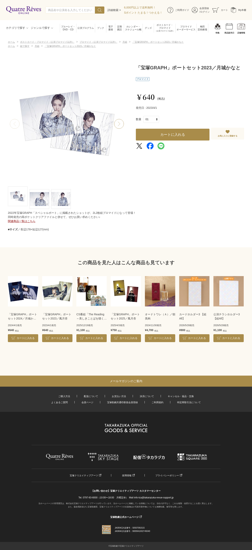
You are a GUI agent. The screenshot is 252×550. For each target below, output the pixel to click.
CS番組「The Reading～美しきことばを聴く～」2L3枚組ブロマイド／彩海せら (91, 317)
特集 (218, 33)
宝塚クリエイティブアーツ (84, 475)
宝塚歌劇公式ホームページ (124, 517)
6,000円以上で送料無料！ (140, 7)
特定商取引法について (189, 402)
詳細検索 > (114, 10)
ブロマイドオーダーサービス (186, 28)
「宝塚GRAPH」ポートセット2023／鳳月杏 (56, 316)
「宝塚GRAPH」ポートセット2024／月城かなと (22, 317)
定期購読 (119, 28)
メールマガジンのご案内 (126, 381)
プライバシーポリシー (167, 475)
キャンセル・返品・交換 (181, 396)
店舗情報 (241, 33)
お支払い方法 (119, 396)
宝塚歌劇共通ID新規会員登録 (122, 402)
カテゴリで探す (15, 27)
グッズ (148, 28)
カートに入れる (172, 135)
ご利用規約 (157, 402)
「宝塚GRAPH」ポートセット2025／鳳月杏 (125, 316)
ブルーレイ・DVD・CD (68, 28)
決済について (147, 396)
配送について (91, 396)
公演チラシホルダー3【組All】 (226, 316)
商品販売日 (229, 33)
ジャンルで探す (40, 27)
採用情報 (127, 475)
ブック (100, 28)
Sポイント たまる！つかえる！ (143, 12)
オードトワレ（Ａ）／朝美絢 (160, 316)
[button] (119, 124)
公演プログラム (85, 28)
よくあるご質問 (59, 402)
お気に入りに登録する (227, 136)
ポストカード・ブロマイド (164, 28)
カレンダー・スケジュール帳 (133, 28)
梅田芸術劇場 (202, 28)
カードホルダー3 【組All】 (192, 316)
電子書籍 (110, 28)
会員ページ (87, 402)
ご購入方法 (64, 396)
